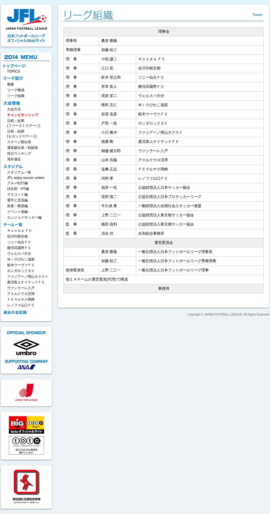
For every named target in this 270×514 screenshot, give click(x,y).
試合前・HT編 (18, 189)
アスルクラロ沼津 (21, 294)
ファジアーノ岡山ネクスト (27, 276)
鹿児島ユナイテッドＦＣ (26, 282)
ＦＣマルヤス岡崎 (21, 299)
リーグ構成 (15, 90)
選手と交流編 (17, 200)
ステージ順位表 (19, 142)
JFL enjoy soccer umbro (26, 178)
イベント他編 (17, 212)
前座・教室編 (17, 206)
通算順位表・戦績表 (22, 148)
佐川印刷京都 (17, 236)
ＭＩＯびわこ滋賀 (21, 259)
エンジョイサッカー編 (24, 217)
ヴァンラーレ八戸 (21, 288)
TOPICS (13, 71)
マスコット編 (17, 194)
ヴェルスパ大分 (19, 254)
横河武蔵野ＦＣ (19, 248)
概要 (10, 84)
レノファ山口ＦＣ (21, 305)
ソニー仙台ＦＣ (19, 242)
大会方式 (14, 109)
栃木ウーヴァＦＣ (21, 265)
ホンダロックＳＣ (21, 271)
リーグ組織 (15, 96)
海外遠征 (14, 159)
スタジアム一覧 (19, 172)
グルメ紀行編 (17, 183)
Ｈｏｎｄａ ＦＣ (19, 231)
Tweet (257, 15)
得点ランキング (19, 153)
